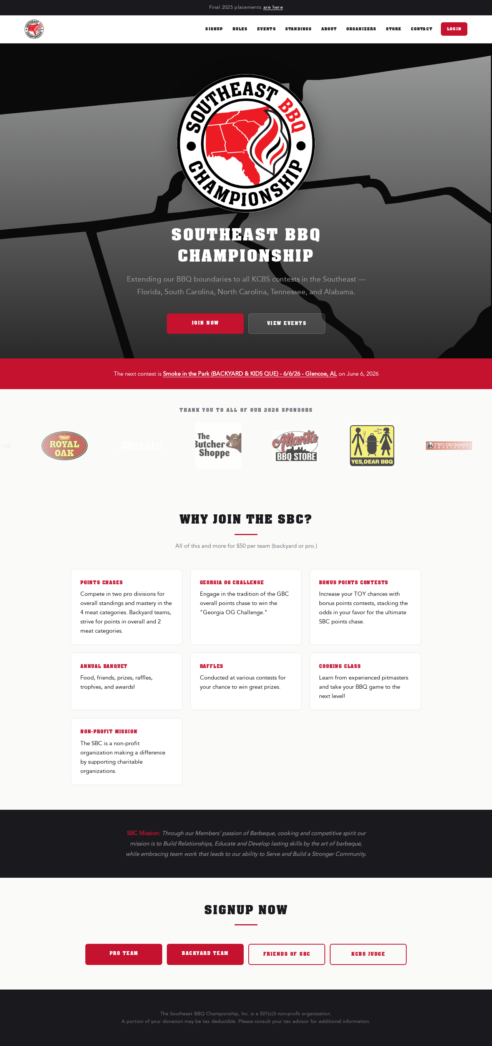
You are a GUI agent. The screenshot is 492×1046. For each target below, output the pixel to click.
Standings (298, 29)
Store (394, 29)
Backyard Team (205, 953)
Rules (240, 29)
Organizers (361, 29)
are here (273, 7)
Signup (214, 29)
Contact (421, 29)
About (329, 29)
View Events (287, 323)
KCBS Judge (368, 954)
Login (454, 29)
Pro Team (124, 953)
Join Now (205, 323)
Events (266, 29)
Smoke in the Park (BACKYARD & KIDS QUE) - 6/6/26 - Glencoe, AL (250, 373)
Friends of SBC (287, 954)
